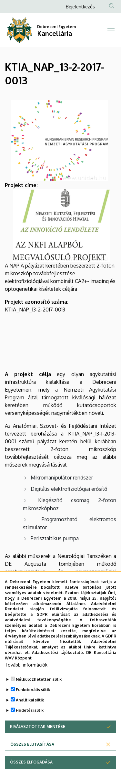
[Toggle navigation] (111, 30)
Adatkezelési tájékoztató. (58, 668)
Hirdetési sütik (30, 726)
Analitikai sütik (30, 716)
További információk (26, 681)
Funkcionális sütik (33, 706)
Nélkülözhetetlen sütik (39, 695)
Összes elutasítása (32, 760)
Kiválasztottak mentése (37, 743)
